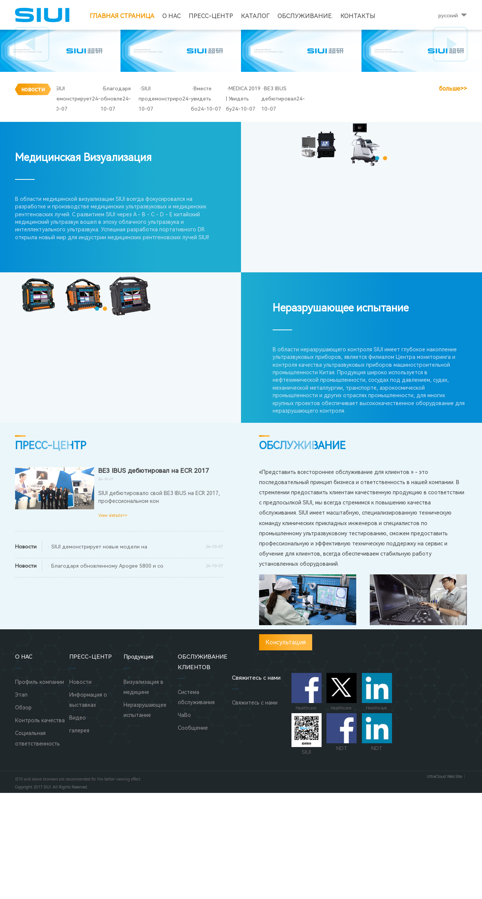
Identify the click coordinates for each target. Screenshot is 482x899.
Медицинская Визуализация (83, 264)
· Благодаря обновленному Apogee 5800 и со (105, 672)
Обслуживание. (305, 16)
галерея (79, 837)
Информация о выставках (88, 806)
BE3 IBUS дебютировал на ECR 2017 (153, 576)
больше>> (453, 215)
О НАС (171, 16)
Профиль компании (39, 788)
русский (448, 15)
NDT (341, 838)
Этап (21, 801)
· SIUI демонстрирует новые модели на (97, 653)
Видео (77, 824)
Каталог (255, 16)
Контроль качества (40, 826)
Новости (80, 788)
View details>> (112, 621)
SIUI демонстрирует (82, 215)
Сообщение (193, 834)
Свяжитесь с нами (255, 809)
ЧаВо (184, 821)
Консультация (285, 748)
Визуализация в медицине (143, 793)
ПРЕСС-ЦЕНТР (211, 16)
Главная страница (122, 16)
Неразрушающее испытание (341, 414)
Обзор (23, 814)
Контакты (357, 16)
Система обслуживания (196, 803)
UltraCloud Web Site (444, 883)
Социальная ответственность (37, 845)
